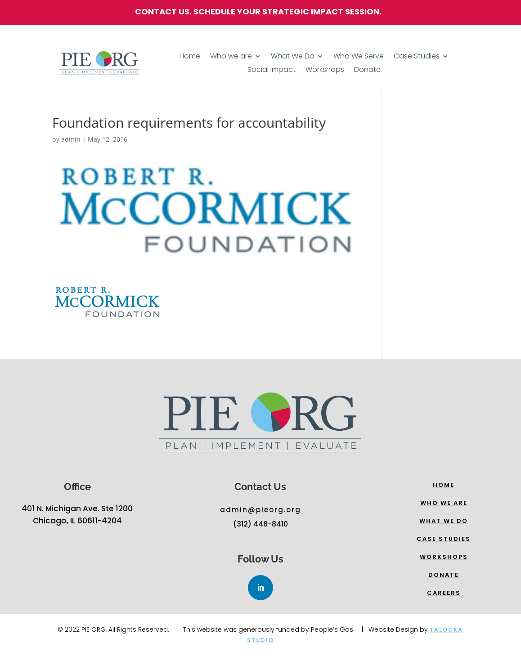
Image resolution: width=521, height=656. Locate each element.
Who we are (231, 57)
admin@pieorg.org (260, 509)
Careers (444, 593)
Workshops (324, 71)
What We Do (292, 57)
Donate (367, 71)
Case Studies (417, 57)
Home (190, 57)
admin (71, 139)
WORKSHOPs (444, 557)
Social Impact (271, 71)
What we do (443, 521)
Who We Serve (358, 57)
